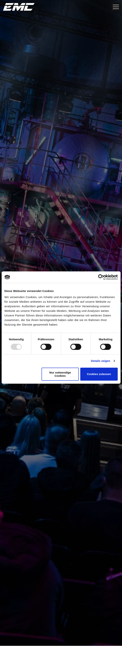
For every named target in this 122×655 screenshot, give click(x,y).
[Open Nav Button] (115, 7)
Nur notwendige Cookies (60, 374)
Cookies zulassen (99, 374)
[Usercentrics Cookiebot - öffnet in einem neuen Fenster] (101, 277)
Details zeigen (100, 360)
